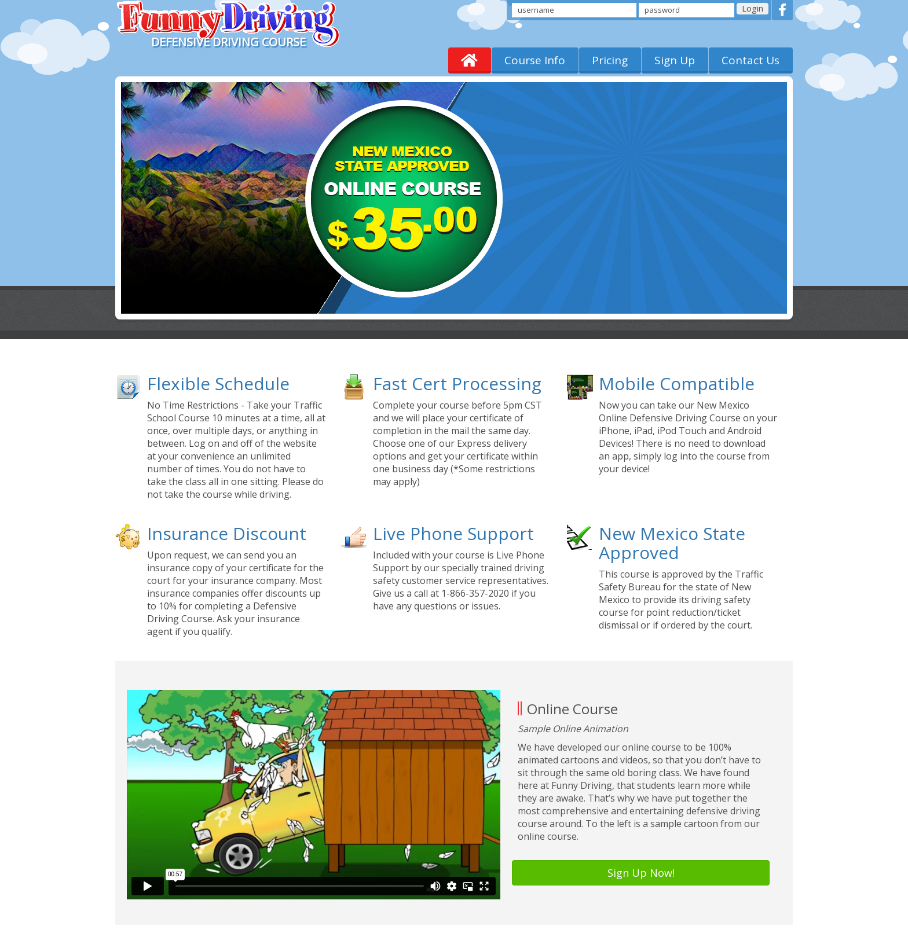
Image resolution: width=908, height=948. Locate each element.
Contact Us (750, 60)
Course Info (534, 60)
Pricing (610, 60)
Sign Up (674, 60)
